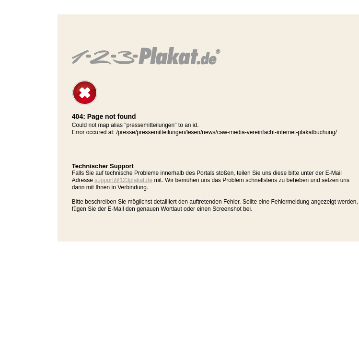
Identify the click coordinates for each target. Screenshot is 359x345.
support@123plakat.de (123, 180)
